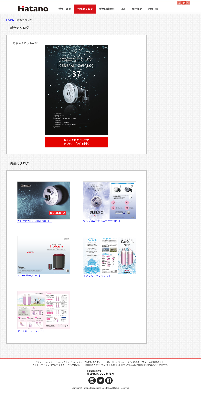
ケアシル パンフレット (109, 257)
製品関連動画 (106, 8)
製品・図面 (64, 8)
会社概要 (137, 8)
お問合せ (153, 8)
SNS (123, 8)
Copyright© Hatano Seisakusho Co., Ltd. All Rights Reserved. (100, 388)
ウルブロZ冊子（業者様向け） (43, 202)
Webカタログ (85, 8)
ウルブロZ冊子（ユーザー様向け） (109, 201)
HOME (10, 19)
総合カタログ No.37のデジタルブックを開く (76, 142)
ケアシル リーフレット (43, 312)
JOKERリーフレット (43, 256)
